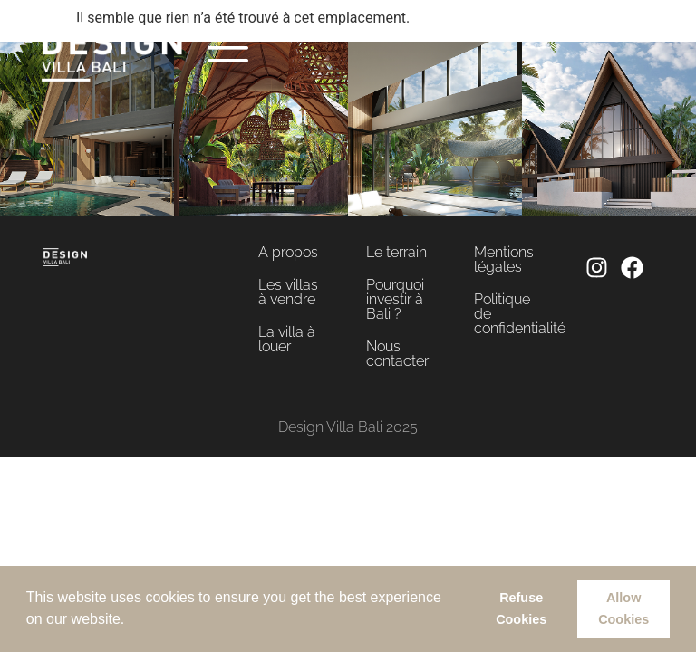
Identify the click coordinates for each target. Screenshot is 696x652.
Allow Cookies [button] (623, 608)
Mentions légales (504, 259)
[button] (131, 621)
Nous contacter (397, 353)
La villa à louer (286, 339)
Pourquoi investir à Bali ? (395, 299)
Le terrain (396, 252)
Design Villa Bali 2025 (348, 427)
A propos (288, 252)
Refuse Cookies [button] (521, 608)
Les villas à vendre (288, 292)
